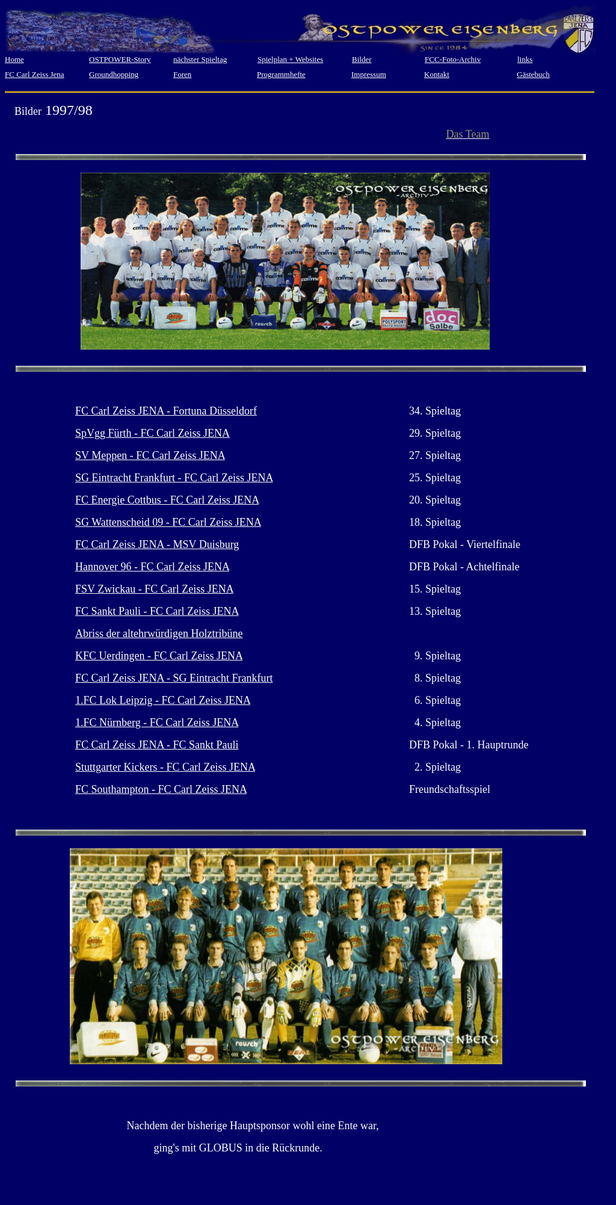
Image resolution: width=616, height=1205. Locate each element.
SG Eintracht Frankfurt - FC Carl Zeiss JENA (174, 478)
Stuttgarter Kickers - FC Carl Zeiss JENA (165, 767)
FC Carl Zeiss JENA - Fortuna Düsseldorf (166, 411)
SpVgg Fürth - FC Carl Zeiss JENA (152, 433)
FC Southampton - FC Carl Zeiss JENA (161, 789)
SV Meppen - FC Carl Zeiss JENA (150, 455)
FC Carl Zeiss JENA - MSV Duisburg (157, 544)
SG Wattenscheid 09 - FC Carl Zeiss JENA (168, 522)
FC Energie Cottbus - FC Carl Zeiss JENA (167, 500)
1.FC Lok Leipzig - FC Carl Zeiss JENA (162, 700)
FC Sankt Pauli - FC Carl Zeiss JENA (157, 611)
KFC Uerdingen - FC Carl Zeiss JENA (158, 656)
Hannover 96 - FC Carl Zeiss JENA (152, 567)
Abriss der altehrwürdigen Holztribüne (158, 633)
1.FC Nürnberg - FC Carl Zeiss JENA (156, 723)
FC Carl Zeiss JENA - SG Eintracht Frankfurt (174, 678)
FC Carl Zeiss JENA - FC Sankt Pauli (157, 745)
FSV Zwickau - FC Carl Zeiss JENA (154, 589)
